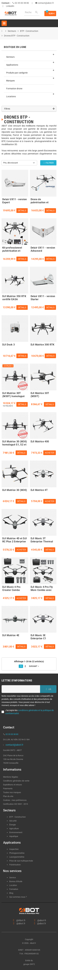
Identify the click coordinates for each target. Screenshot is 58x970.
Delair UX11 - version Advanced (43, 248)
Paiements (8, 788)
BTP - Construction (17, 817)
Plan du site (8, 796)
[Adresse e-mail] (21, 689)
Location (13, 885)
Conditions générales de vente (16, 781)
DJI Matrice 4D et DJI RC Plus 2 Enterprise (14, 539)
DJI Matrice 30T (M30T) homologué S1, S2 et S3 (13, 394)
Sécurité (13, 821)
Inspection (14, 849)
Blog (11, 893)
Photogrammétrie (16, 853)
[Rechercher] (32, 12)
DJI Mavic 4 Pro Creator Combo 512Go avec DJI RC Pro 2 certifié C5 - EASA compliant (13, 588)
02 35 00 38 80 (21, 3)
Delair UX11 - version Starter (43, 297)
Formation (13, 889)
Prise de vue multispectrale (21, 861)
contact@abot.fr (45, 3)
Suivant (34, 666)
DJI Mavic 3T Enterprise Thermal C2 (42, 539)
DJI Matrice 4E (10, 635)
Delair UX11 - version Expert (14, 200)
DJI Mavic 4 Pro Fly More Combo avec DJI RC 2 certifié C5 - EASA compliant (43, 588)
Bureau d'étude (15, 881)
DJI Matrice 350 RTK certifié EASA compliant (14, 297)
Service (12, 877)
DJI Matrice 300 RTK (42, 344)
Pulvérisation (15, 864)
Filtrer (48, 163)
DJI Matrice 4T (39, 490)
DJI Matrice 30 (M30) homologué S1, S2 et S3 (14, 442)
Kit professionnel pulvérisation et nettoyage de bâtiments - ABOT (12, 248)
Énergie (12, 824)
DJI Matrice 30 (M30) (14, 490)
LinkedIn (10, 6)
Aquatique (13, 836)
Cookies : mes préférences (15, 800)
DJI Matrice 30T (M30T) (40, 394)
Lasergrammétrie (16, 857)
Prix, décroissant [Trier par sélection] (10, 163)
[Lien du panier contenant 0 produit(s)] (50, 13)
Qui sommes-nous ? (18, 897)
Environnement (15, 832)
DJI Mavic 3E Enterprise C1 (38, 636)
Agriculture (14, 828)
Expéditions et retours (12, 784)
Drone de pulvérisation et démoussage (40, 200)
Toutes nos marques (12, 792)
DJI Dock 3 (8, 344)
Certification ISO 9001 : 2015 (15, 804)
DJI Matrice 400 (40, 441)
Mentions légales (10, 777)
